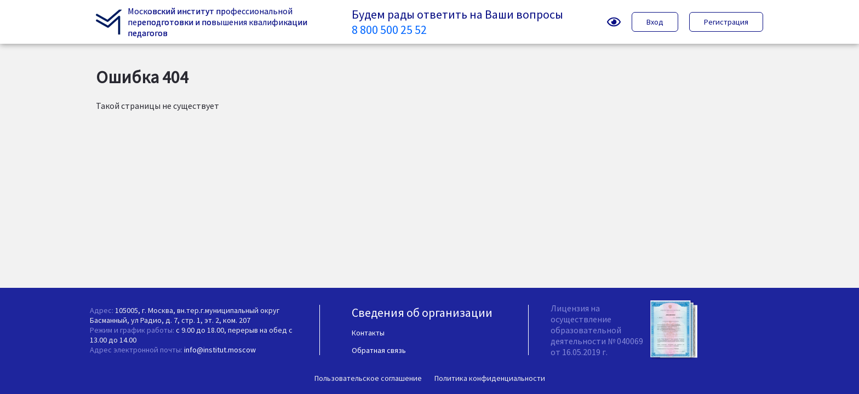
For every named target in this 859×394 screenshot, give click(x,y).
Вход (654, 22)
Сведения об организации (422, 312)
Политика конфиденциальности (489, 378)
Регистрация (726, 22)
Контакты (368, 333)
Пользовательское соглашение (368, 378)
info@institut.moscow (220, 350)
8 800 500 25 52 (389, 29)
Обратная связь (379, 350)
